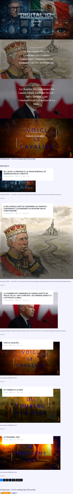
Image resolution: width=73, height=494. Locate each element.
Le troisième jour (11, 437)
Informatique (40, 9)
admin (6, 345)
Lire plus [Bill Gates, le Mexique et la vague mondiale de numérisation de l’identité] (2, 198)
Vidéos (33, 132)
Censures (42, 85)
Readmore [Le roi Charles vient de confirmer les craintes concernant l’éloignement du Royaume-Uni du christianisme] (36, 72)
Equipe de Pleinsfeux (9, 176)
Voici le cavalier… (36, 136)
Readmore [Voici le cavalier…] (36, 143)
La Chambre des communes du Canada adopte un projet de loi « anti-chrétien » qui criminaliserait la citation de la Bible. (36, 96)
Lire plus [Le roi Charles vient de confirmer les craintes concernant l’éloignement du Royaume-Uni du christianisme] (2, 285)
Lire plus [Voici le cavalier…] (2, 381)
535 (13, 480)
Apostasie (40, 45)
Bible (33, 85)
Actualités (32, 9)
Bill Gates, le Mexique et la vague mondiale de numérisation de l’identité (36, 17)
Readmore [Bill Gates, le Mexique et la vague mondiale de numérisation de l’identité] (36, 28)
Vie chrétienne (50, 85)
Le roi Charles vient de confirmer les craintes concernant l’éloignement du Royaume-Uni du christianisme (36, 57)
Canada (37, 85)
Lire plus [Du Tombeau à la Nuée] (2, 429)
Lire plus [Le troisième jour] (2, 476)
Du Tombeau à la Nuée (13, 390)
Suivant (19, 480)
